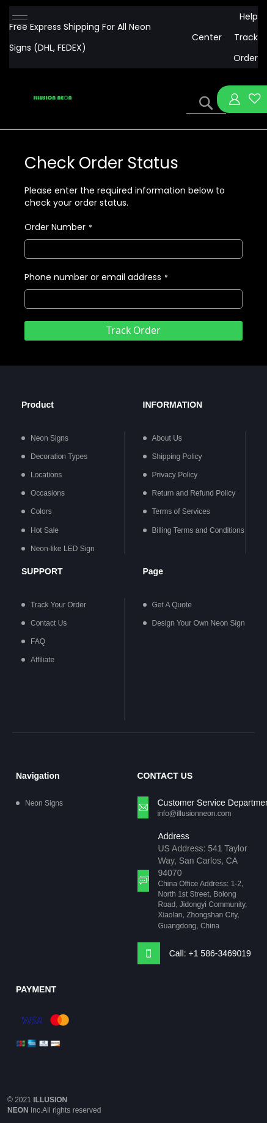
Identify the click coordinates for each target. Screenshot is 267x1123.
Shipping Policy (177, 456)
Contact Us (49, 623)
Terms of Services (181, 511)
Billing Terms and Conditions (198, 530)
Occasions (48, 493)
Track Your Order (58, 605)
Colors (41, 511)
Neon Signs (49, 438)
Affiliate (42, 659)
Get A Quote (172, 605)
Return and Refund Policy (194, 493)
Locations (46, 475)
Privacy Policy (175, 475)
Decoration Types (59, 456)
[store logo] (52, 98)
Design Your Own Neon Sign (198, 623)
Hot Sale (45, 530)
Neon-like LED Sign (63, 548)
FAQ (38, 641)
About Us (167, 438)
